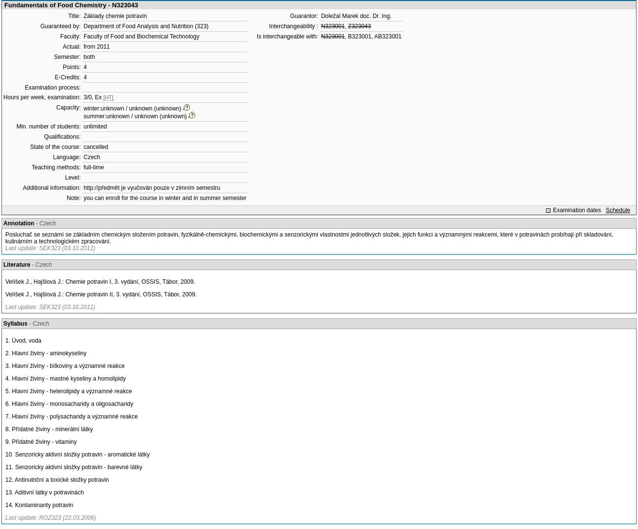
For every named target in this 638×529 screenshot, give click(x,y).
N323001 (333, 26)
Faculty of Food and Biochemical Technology (142, 36)
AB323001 (387, 36)
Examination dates (577, 210)
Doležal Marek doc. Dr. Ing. (356, 16)
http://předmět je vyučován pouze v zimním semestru (152, 187)
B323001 (359, 36)
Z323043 (359, 26)
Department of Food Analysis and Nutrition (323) (146, 26)
